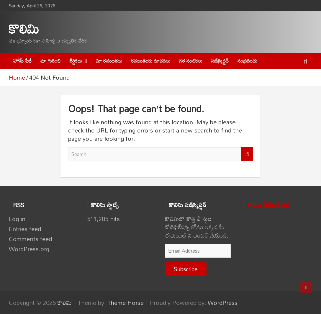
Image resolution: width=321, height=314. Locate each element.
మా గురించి (50, 61)
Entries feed (25, 229)
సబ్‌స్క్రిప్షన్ (220, 61)
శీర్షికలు (75, 61)
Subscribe (186, 269)
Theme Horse (125, 302)
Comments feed (30, 239)
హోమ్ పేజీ (22, 61)
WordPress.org (29, 249)
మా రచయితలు (109, 61)
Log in (17, 219)
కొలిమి (24, 28)
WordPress (223, 302)
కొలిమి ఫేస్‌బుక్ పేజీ (268, 205)
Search (247, 154)
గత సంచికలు (190, 61)
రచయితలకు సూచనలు (150, 61)
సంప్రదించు (247, 61)
